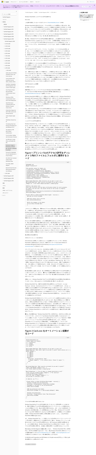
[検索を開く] (88, 2)
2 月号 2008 (53, 12)
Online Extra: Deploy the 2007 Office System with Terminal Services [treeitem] (11, 112)
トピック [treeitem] (4, 19)
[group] (48, 369)
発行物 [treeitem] (5, 24)
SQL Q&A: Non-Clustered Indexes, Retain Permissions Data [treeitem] (11, 159)
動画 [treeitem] (4, 188)
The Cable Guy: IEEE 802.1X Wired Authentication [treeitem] (10, 131)
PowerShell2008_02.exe (53, 22)
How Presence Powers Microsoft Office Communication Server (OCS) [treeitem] (10, 92)
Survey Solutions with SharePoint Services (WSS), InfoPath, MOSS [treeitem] (10, 80)
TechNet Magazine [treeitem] (6, 17)
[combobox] (9, 14)
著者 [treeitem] (4, 183)
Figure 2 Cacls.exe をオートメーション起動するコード (86, 19)
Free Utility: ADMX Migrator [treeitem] (9, 164)
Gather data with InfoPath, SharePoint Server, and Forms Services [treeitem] (11, 74)
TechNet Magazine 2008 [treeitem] (10, 41)
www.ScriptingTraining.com (43, 432)
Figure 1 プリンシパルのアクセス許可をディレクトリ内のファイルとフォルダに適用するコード (87, 16)
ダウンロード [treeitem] (5, 192)
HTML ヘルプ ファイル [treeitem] (7, 190)
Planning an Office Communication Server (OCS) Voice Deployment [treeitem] (11, 99)
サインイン (92, 1)
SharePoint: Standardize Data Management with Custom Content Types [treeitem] (11, 86)
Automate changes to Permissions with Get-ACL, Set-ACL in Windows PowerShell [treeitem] (11, 147)
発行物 (35, 12)
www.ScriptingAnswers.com (62, 432)
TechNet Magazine (29, 12)
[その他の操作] (70, 12)
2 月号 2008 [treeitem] (8, 70)
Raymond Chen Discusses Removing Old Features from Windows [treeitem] (11, 169)
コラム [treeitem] (4, 185)
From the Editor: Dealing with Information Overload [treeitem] (11, 136)
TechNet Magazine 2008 (44, 12)
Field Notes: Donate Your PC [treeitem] (11, 120)
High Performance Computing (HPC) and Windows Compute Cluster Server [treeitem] (10, 105)
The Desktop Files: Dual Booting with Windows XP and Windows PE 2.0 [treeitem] (11, 125)
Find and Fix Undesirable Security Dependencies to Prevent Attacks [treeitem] (11, 154)
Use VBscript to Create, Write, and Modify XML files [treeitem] (10, 141)
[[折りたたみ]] (16, 11)
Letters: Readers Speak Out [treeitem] (10, 116)
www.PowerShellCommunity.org (32, 93)
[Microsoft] (2, 2)
